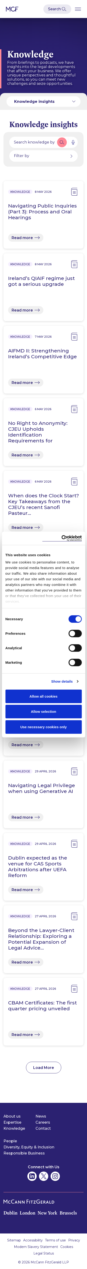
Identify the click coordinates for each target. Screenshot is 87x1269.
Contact (43, 1128)
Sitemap (14, 1240)
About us (12, 1116)
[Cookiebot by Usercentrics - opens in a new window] (62, 538)
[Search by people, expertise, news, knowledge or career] (32, 142)
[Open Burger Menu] (78, 9)
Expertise (12, 1122)
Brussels (68, 1213)
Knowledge (14, 1128)
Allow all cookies (43, 696)
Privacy (74, 1240)
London (27, 1213)
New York (47, 1213)
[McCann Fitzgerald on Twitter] (43, 1176)
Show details (62, 681)
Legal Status (43, 1253)
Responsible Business (24, 1153)
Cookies (66, 1247)
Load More (43, 1067)
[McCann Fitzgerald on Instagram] (55, 1176)
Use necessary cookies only (43, 727)
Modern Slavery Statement (36, 1247)
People (10, 1141)
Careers (42, 1122)
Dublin (10, 1213)
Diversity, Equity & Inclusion (28, 1147)
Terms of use (55, 1240)
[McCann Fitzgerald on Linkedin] (32, 1176)
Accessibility (33, 1240)
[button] (62, 142)
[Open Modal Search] (57, 9)
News (40, 1116)
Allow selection (43, 711)
